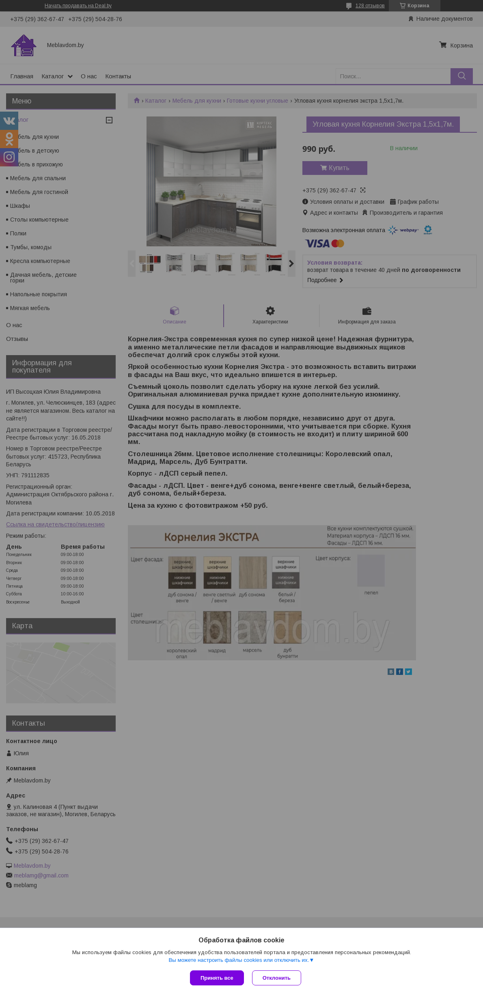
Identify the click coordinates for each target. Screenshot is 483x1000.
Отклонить (277, 978)
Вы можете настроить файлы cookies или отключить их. (238, 960)
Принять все (217, 978)
